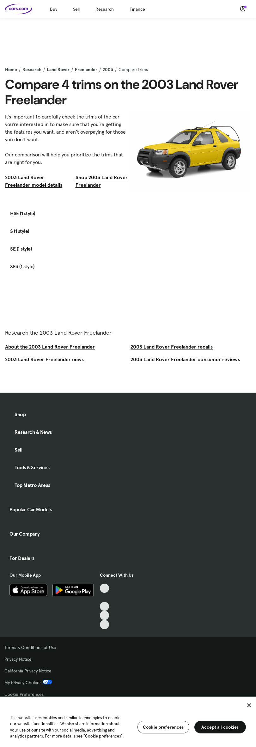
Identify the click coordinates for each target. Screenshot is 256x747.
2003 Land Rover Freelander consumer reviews (185, 359)
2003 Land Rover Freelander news (44, 359)
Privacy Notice (18, 659)
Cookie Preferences (24, 694)
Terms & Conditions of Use (30, 647)
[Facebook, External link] (104, 597)
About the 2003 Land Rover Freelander (50, 346)
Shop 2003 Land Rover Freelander (102, 181)
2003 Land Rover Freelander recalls (172, 346)
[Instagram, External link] (104, 615)
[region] (128, 721)
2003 (108, 69)
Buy (53, 9)
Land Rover (58, 69)
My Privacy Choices (28, 682)
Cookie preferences (163, 727)
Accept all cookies (220, 727)
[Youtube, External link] (104, 606)
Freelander (86, 69)
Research (104, 9)
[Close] (249, 705)
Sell (76, 9)
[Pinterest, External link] (104, 624)
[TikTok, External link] (104, 588)
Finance (137, 9)
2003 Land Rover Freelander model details (33, 181)
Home (11, 69)
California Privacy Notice (28, 671)
